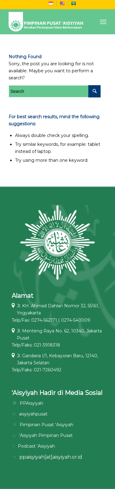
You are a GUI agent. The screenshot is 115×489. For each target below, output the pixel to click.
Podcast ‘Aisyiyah (36, 446)
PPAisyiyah (31, 403)
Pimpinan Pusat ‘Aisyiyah (46, 424)
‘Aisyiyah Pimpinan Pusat (46, 435)
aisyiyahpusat (33, 414)
